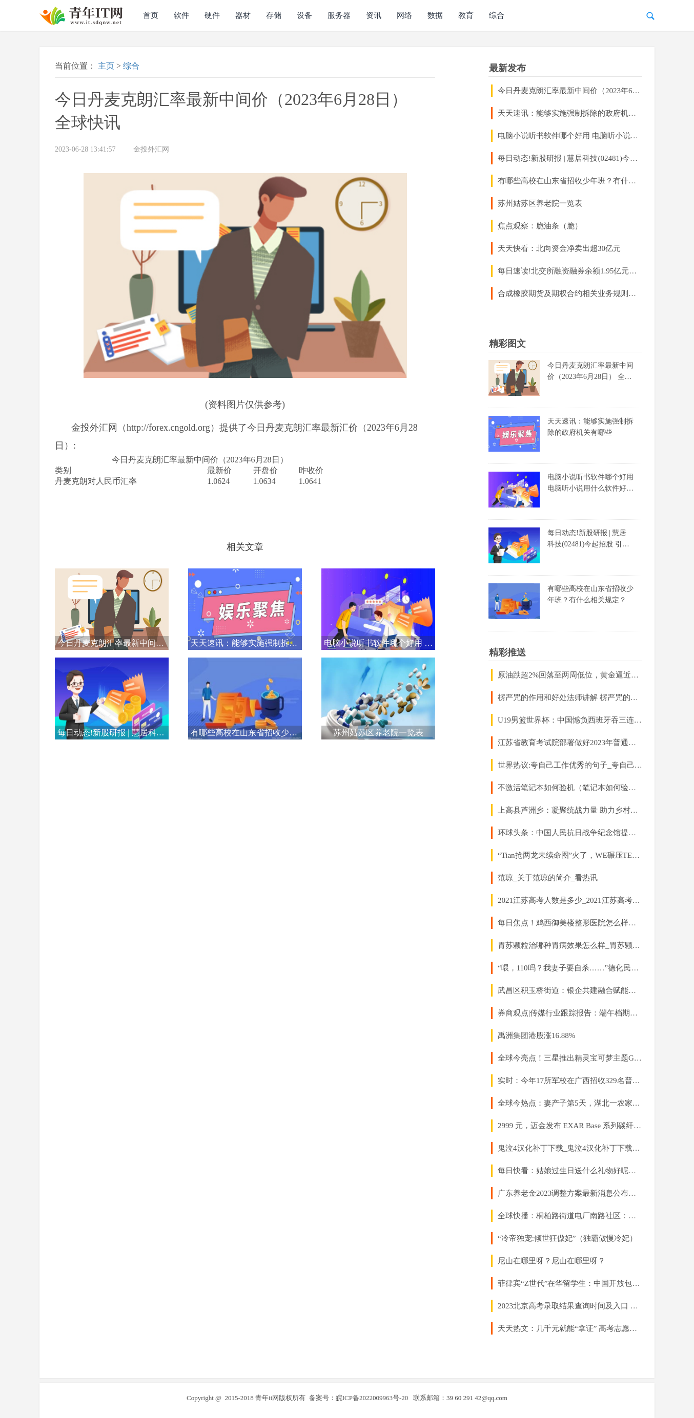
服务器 (339, 15)
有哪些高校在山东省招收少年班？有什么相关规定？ (570, 181)
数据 (435, 15)
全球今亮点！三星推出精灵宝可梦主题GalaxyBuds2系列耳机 (570, 1058)
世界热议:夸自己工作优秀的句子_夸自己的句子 (570, 765)
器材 (243, 15)
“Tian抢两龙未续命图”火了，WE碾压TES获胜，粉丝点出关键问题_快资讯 (570, 855)
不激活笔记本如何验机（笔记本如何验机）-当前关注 (570, 788)
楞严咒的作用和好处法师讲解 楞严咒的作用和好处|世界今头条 (570, 697)
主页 (106, 65)
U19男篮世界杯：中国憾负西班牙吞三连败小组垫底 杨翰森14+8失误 (570, 720)
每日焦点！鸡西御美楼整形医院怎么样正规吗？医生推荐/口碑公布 (570, 923)
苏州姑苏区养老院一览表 (540, 203)
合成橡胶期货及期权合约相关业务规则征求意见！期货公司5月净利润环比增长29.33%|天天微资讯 (570, 293)
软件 (181, 15)
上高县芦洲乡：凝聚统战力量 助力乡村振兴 (570, 810)
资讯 (373, 15)
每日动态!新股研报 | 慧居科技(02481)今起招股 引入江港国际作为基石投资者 (570, 158)
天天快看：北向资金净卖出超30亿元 (559, 248)
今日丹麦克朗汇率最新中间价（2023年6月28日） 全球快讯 (570, 91)
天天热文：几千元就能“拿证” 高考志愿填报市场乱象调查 (570, 1328)
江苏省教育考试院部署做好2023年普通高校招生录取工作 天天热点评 (570, 742)
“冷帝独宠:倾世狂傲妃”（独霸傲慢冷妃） (567, 1238)
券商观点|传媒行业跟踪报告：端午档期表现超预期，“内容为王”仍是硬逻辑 (570, 1013)
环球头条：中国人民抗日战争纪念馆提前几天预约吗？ (570, 833)
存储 (273, 15)
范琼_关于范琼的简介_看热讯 (548, 878)
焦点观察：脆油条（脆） (540, 226)
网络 (404, 15)
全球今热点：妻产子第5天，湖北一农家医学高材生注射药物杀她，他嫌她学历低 (570, 1103)
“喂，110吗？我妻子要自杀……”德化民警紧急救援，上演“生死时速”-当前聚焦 (570, 968)
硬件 (212, 15)
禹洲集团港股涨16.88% (536, 1035)
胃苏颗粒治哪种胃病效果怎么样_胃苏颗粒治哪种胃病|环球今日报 (570, 945)
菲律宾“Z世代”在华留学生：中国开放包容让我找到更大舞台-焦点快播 (570, 1283)
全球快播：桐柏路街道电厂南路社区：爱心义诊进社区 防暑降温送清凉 (570, 1216)
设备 (304, 15)
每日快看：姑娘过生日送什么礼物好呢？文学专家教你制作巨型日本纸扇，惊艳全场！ (570, 1171)
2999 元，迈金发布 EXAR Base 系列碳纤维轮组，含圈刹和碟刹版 (570, 1125)
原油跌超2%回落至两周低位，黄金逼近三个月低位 (570, 675)
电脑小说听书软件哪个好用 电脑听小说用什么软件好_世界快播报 (570, 136)
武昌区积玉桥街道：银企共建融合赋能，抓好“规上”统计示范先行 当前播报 (570, 990)
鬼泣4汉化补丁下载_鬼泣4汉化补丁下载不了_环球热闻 (570, 1148)
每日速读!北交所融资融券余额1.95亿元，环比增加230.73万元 (570, 271)
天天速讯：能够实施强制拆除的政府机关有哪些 (570, 113)
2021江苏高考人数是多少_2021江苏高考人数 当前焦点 (570, 900)
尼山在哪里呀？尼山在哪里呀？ (551, 1261)
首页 (150, 15)
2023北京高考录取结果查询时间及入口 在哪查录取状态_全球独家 (570, 1306)
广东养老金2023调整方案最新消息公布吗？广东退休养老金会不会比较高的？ (570, 1193)
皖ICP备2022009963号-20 (372, 1398)
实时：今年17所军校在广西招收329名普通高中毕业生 (570, 1080)
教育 (466, 15)
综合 (496, 15)
